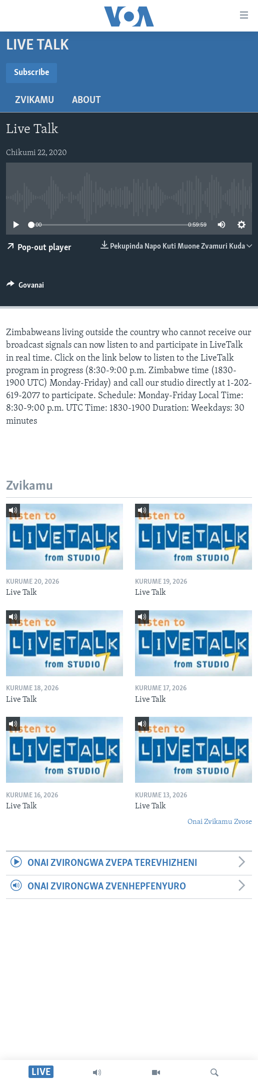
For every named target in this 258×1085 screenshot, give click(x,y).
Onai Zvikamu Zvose (220, 822)
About (86, 101)
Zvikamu (34, 101)
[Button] (25, 287)
